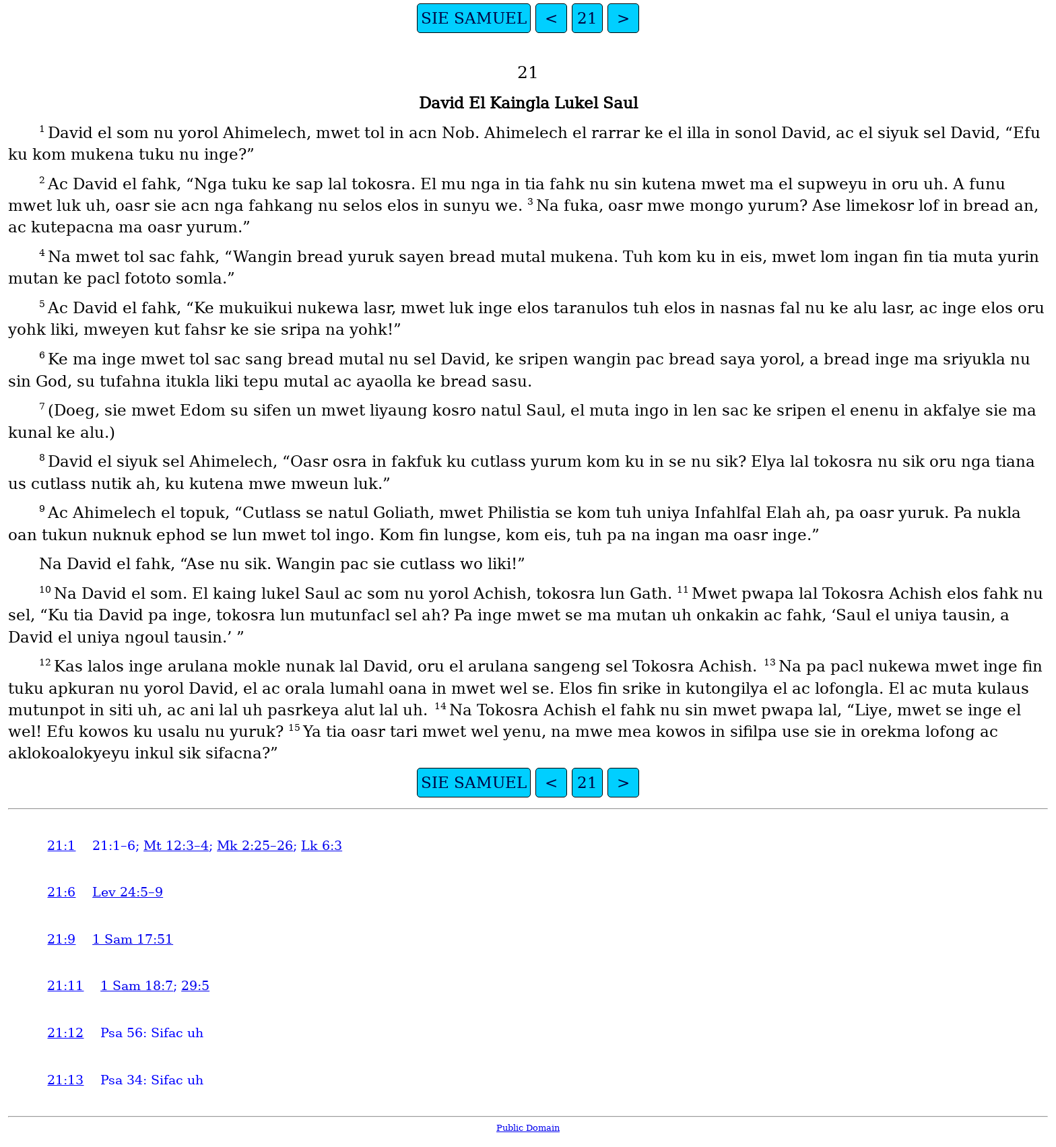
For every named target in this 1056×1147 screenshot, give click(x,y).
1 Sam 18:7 (136, 986)
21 (587, 18)
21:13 (65, 1080)
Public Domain (528, 1128)
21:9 (61, 939)
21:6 (61, 892)
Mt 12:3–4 (176, 846)
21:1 (61, 846)
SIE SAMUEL (474, 18)
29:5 (195, 986)
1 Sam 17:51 (132, 939)
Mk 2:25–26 (255, 846)
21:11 (65, 986)
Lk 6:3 (321, 846)
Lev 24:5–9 (127, 892)
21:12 (65, 1033)
